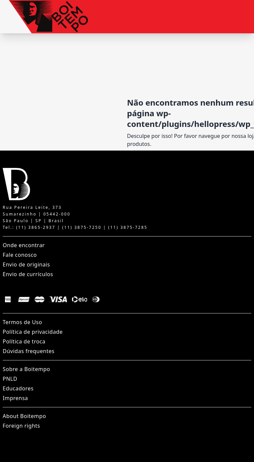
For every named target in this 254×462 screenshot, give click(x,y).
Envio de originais (26, 264)
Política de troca (24, 341)
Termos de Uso (22, 322)
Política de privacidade (33, 331)
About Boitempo (24, 416)
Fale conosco (20, 254)
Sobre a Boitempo (26, 369)
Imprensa (15, 398)
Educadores (18, 388)
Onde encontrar (24, 245)
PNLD (10, 378)
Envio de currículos (28, 274)
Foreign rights (21, 425)
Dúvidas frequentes (28, 351)
